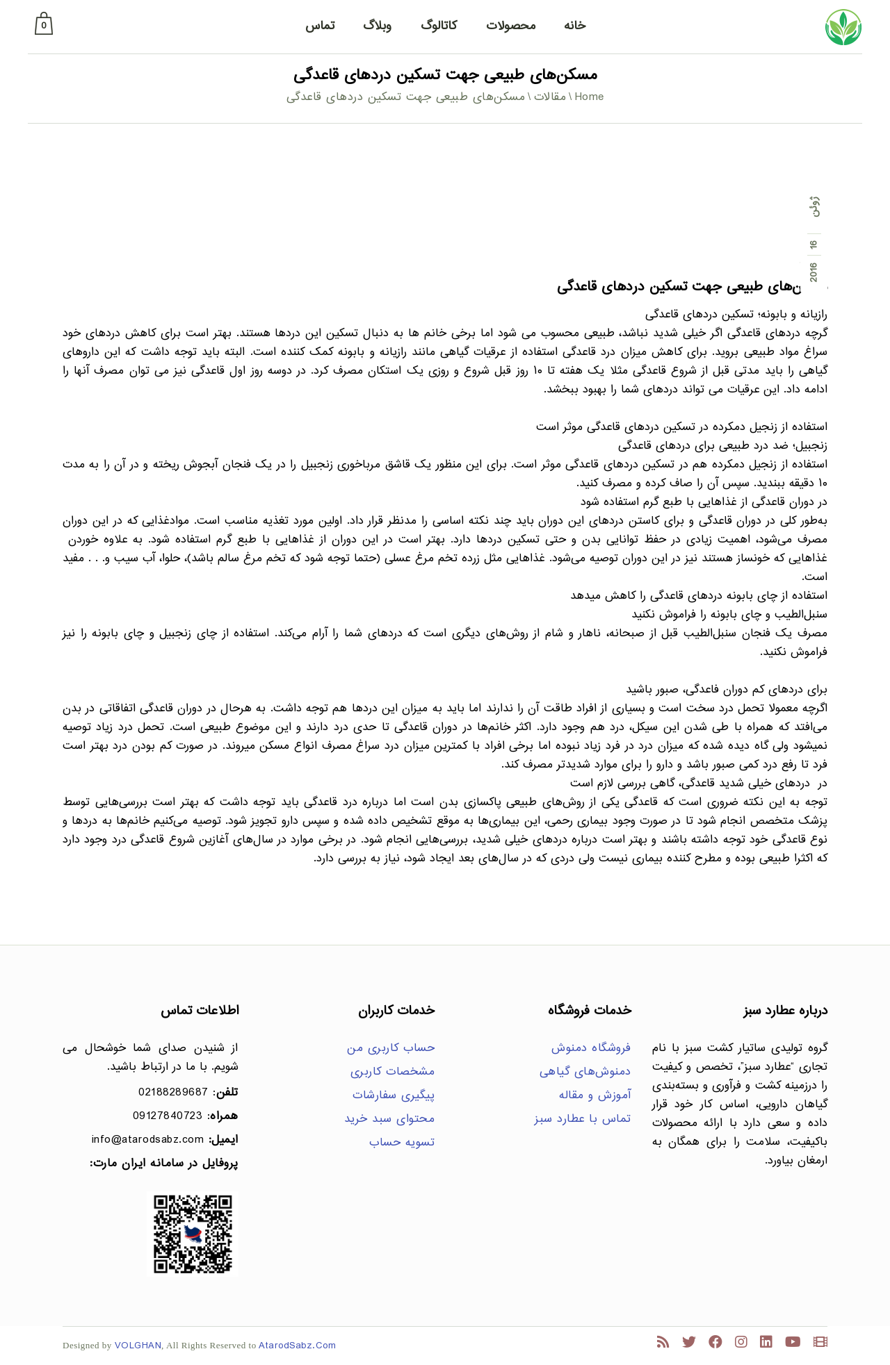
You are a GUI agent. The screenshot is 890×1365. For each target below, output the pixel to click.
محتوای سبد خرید (389, 1119)
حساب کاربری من (391, 1049)
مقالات (550, 98)
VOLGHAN (138, 1346)
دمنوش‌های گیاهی (585, 1072)
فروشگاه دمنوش (591, 1049)
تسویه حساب (402, 1143)
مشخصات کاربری (392, 1072)
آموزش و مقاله (595, 1096)
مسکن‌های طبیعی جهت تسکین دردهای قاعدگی (692, 287)
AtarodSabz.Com (297, 1346)
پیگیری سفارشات (394, 1096)
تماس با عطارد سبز (583, 1119)
